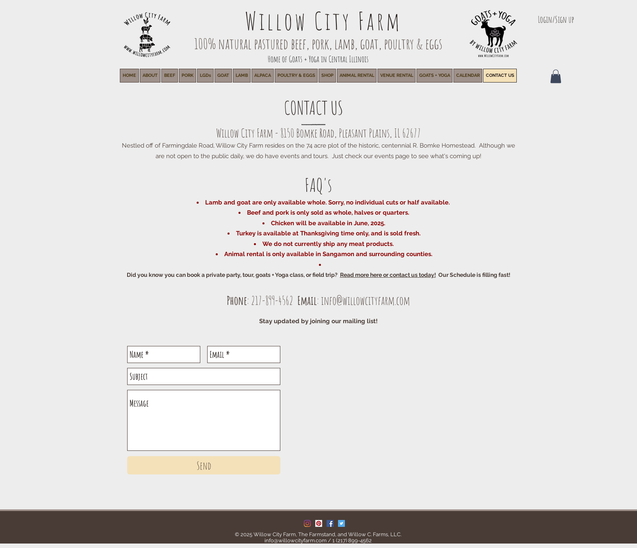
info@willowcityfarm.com (365, 300)
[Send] (203, 465)
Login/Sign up (556, 19)
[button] (357, 76)
